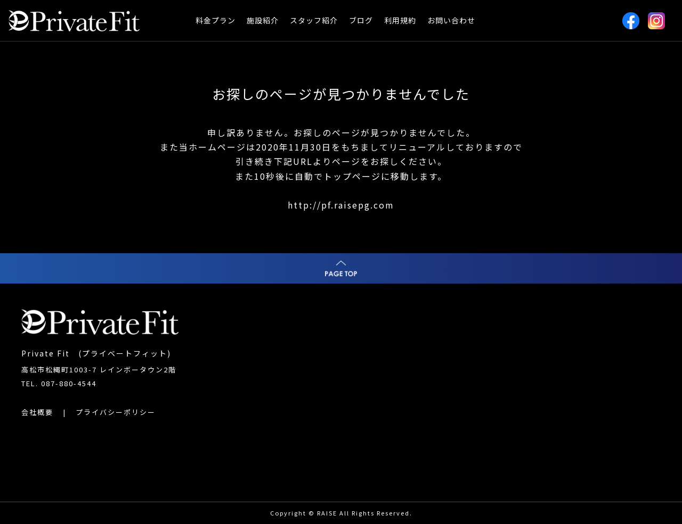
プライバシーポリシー (116, 412)
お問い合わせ (451, 20)
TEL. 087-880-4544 (58, 383)
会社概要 (37, 412)
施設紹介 (263, 20)
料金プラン (216, 20)
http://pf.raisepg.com (341, 204)
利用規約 (400, 20)
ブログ (361, 20)
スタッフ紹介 (314, 20)
